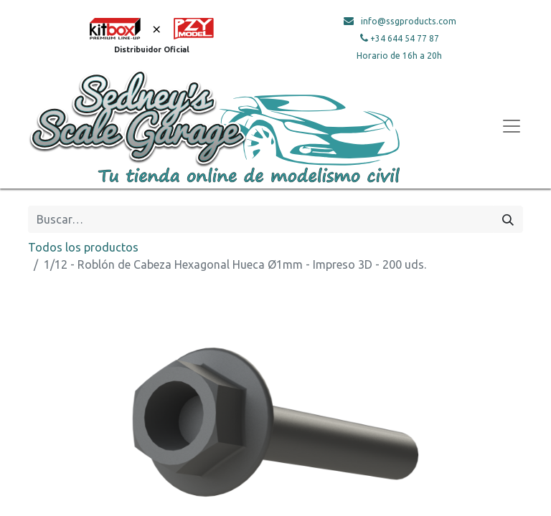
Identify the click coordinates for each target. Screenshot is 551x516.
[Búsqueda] (508, 219)
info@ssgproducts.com (408, 21)
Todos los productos (83, 247)
